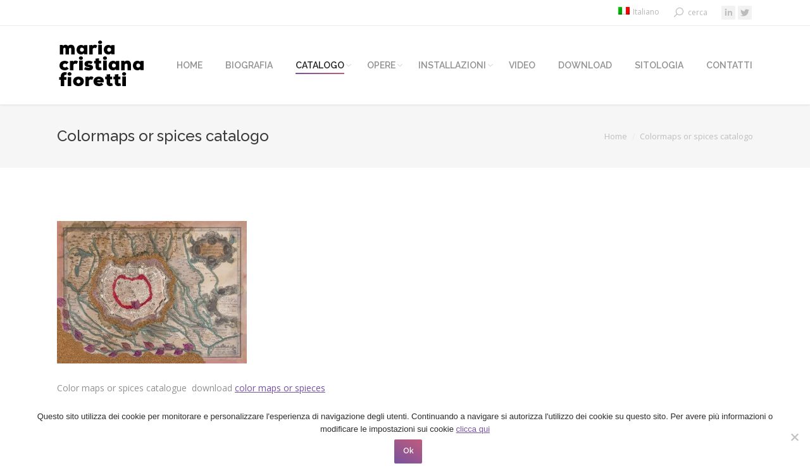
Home (615, 136)
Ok (408, 450)
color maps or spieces (280, 388)
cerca (697, 12)
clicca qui (473, 429)
